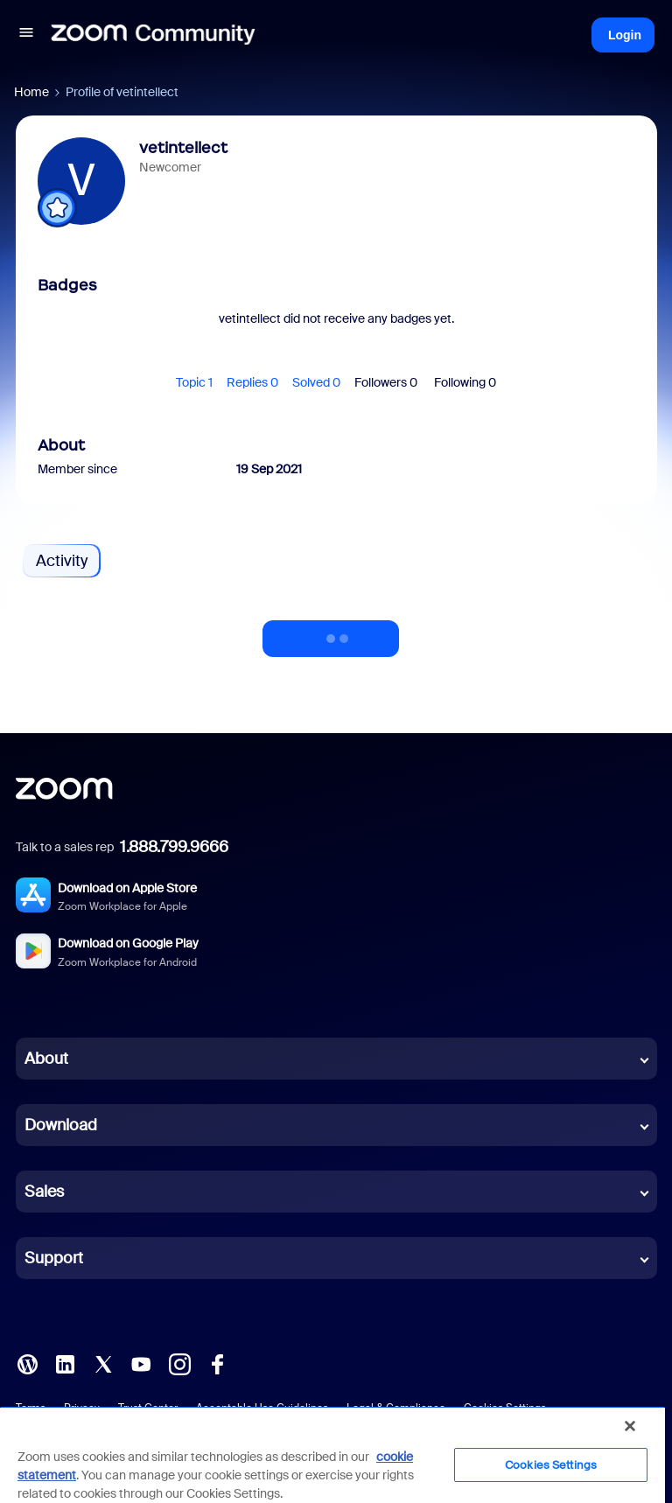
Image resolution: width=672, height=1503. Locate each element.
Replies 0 (252, 382)
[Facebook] (217, 1363)
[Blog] (27, 1363)
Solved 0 (316, 382)
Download (60, 1125)
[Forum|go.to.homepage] (153, 34)
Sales (44, 1191)
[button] (26, 35)
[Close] (630, 1426)
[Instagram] (179, 1363)
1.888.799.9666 (174, 846)
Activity (62, 560)
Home (31, 92)
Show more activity (331, 633)
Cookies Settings (551, 1465)
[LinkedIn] (64, 1363)
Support (53, 1258)
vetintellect (183, 147)
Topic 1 (194, 382)
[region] (332, 1454)
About (46, 1058)
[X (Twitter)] (103, 1363)
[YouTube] (141, 1363)
